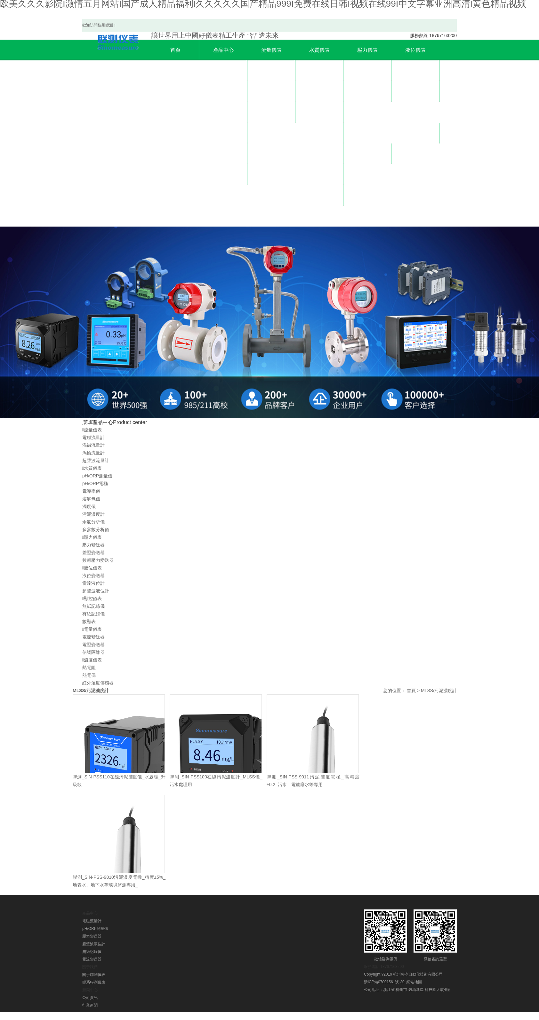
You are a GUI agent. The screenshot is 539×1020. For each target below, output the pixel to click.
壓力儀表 (223, 112)
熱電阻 (89, 667)
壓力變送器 (367, 70)
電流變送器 (93, 636)
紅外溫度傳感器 (98, 682)
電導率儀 (319, 112)
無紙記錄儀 (93, 606)
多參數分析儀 (319, 216)
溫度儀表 (223, 195)
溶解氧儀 (319, 133)
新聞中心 (367, 133)
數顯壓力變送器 (367, 112)
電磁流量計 (271, 70)
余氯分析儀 (319, 195)
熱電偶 (89, 675)
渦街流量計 (271, 91)
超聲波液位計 (415, 112)
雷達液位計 (415, 91)
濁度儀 (319, 154)
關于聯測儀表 (415, 133)
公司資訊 (367, 154)
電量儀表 (223, 174)
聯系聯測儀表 (93, 982)
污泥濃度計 (319, 174)
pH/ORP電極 (319, 91)
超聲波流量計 (271, 133)
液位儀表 (223, 133)
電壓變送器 (93, 644)
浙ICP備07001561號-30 (384, 982)
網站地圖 (414, 982)
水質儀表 (223, 91)
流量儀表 (223, 70)
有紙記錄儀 (93, 613)
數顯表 (89, 621)
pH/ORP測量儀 (319, 70)
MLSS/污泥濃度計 (439, 690)
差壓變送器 (367, 91)
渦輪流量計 (271, 112)
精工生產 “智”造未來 (215, 35)
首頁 (175, 50)
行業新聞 (367, 174)
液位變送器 (415, 70)
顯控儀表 (223, 154)
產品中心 (223, 50)
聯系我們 (415, 154)
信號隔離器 (93, 652)
